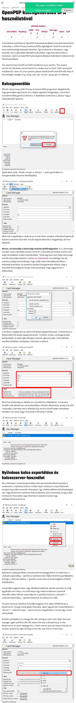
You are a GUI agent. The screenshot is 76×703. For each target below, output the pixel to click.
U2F (68, 31)
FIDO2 (44, 31)
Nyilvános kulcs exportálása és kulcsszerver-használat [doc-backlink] (30, 475)
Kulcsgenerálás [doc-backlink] (16, 84)
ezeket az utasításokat (38, 258)
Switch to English (43, 10)
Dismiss (67, 10)
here (35, 68)
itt (17, 55)
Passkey (23, 31)
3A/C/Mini (12, 31)
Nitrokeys (5, 8)
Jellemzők (15, 8)
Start (61, 31)
